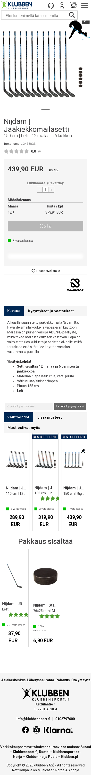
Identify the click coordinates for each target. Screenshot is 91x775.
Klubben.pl (69, 757)
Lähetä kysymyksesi (70, 406)
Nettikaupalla (22, 770)
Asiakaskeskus (13, 680)
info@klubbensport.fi (34, 719)
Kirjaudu (62, 5)
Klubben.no (35, 757)
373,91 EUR (54, 212)
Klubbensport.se (66, 752)
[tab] (14, 311)
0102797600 (65, 719)
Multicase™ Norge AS (54, 770)
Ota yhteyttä (81, 680)
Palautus (63, 680)
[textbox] (29, 406)
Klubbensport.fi (25, 752)
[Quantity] (46, 190)
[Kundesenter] (51, 5)
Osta (46, 226)
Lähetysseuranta (40, 680)
